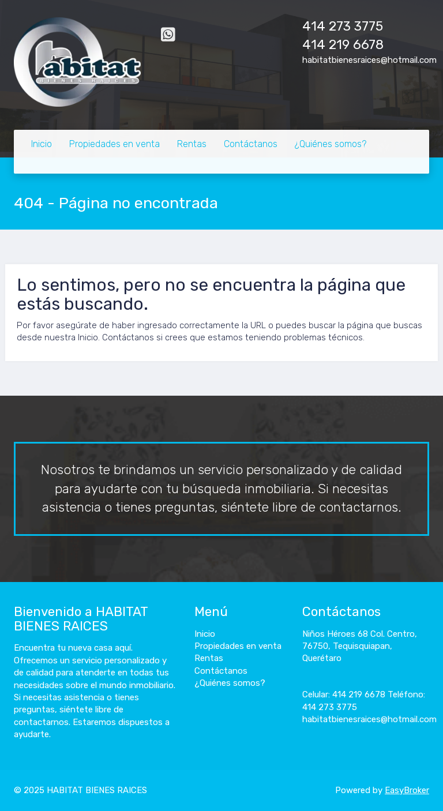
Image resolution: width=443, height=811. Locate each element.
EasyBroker (407, 790)
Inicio (41, 143)
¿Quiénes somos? (330, 143)
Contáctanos (250, 143)
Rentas (192, 143)
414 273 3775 (342, 26)
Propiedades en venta (114, 143)
